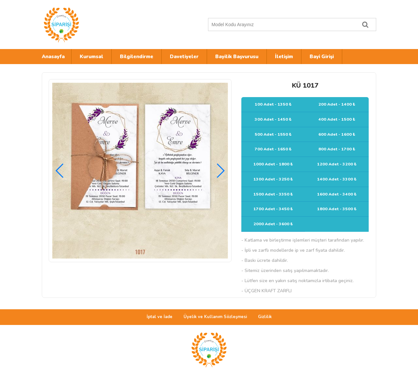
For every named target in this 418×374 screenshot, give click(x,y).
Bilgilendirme (136, 56)
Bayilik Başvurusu (236, 56)
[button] (220, 170)
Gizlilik (265, 317)
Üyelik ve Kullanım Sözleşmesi (215, 317)
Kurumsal (91, 56)
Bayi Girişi (322, 56)
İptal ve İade (159, 317)
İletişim (284, 56)
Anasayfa (53, 56)
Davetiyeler (184, 56)
